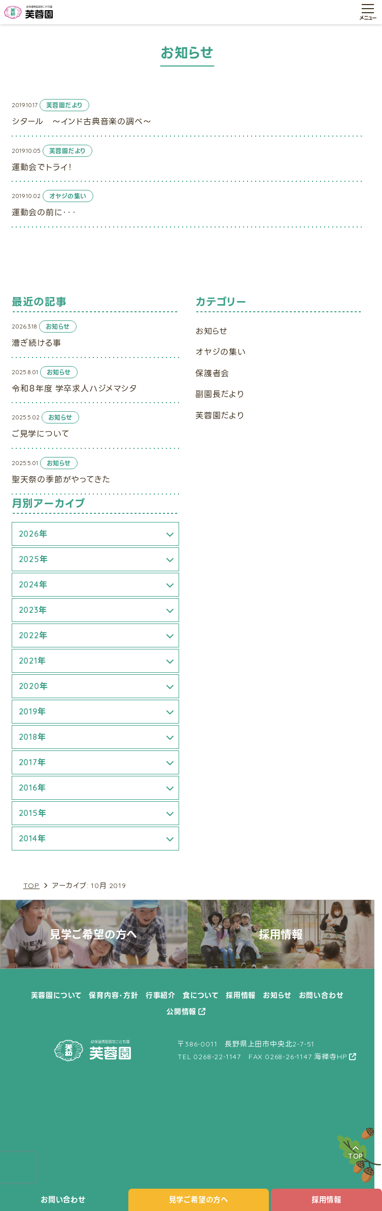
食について (201, 995)
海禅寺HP (330, 1056)
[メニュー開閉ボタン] (368, 12)
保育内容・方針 (113, 995)
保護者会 (212, 373)
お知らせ (211, 331)
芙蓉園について (56, 995)
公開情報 (181, 1011)
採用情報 (326, 1199)
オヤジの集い (220, 352)
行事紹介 (161, 995)
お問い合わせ (63, 1199)
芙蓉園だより (220, 415)
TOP (31, 885)
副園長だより (220, 394)
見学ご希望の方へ (198, 1199)
